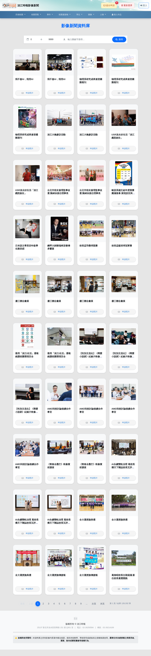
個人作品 (116, 14)
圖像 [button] (90, 14)
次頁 (94, 604)
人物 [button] (102, 14)
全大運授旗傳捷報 (56, 575)
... (86, 604)
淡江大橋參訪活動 (56, 134)
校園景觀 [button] (35, 14)
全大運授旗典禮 (87, 519)
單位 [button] (78, 14)
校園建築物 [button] (64, 14)
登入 (143, 5)
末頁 (102, 604)
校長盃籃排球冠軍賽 (122, 245)
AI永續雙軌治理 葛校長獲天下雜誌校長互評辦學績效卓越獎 (123, 467)
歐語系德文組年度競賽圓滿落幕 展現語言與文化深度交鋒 (123, 193)
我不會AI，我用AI (24, 79)
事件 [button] (49, 14)
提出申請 (110, 5)
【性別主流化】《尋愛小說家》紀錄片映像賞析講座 (90, 356)
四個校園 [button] (20, 14)
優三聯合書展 (22, 301)
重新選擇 (126, 5)
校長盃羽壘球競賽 (88, 245)
